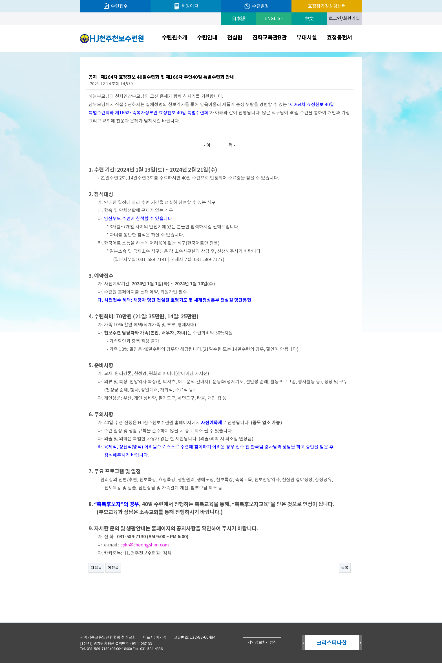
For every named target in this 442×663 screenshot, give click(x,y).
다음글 (96, 568)
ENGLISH (274, 18)
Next (360, 643)
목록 (344, 568)
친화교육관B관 (269, 37)
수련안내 (207, 37)
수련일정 (256, 6)
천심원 (234, 37)
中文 (309, 18)
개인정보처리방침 (262, 642)
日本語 (239, 18)
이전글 (113, 568)
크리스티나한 (332, 643)
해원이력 (185, 6)
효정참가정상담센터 (327, 6)
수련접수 (115, 6)
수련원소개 (174, 37)
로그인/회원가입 (344, 18)
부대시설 (307, 37)
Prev (303, 643)
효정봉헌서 (339, 37)
